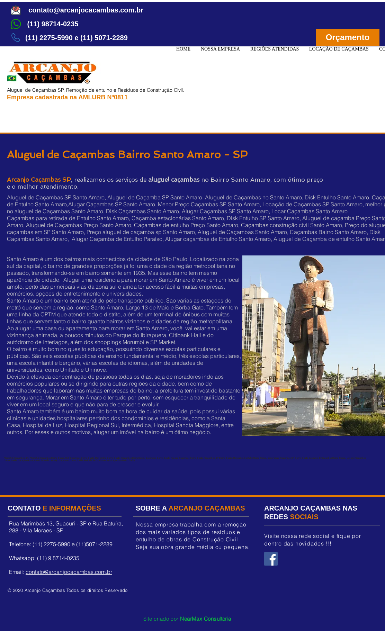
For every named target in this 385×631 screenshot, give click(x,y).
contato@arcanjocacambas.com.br (69, 571)
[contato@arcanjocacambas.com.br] (85, 10)
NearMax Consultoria (205, 618)
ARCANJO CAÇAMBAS (206, 508)
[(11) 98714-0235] (52, 24)
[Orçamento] (347, 37)
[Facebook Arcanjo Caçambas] (271, 559)
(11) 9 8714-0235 (58, 558)
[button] (274, 49)
